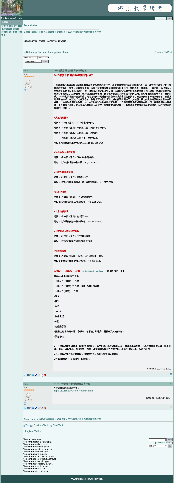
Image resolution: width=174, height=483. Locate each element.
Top (27, 425)
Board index (30, 32)
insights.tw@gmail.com (93, 271)
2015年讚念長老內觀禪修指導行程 (84, 32)
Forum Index (30, 25)
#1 (171, 70)
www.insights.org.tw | (82, 479)
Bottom (30, 52)
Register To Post (163, 52)
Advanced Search (164, 442)
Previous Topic (45, 52)
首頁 (3, 26)
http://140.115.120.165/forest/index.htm (73, 391)
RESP (26, 71)
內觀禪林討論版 (46, 32)
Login (19, 18)
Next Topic (63, 52)
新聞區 (9, 26)
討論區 (16, 29)
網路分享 (61, 32)
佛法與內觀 (6, 29)
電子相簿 (13, 32)
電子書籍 (17, 26)
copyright (98, 479)
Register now (8, 18)
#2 (171, 384)
